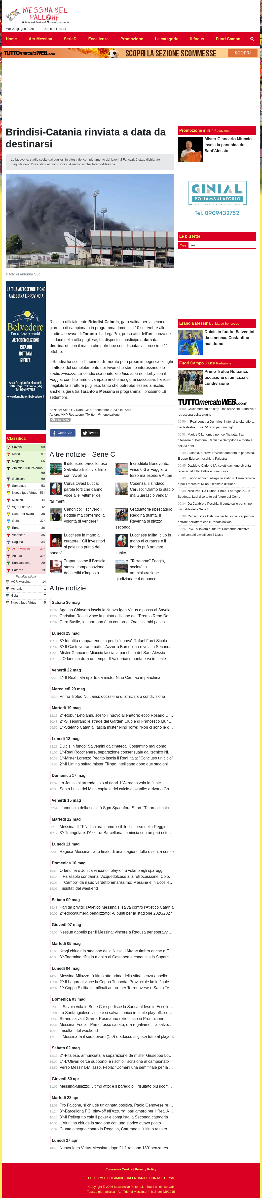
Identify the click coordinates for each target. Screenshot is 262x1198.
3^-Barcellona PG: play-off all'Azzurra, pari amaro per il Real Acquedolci (123, 1111)
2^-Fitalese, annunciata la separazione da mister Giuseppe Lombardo (121, 1055)
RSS (170, 1178)
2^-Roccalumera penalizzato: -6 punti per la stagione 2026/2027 (116, 913)
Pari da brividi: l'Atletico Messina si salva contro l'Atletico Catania (117, 907)
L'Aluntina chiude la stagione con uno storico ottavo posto (110, 1123)
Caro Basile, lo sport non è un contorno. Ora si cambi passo (112, 622)
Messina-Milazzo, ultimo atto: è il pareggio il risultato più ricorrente (118, 1086)
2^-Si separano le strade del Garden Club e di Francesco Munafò (117, 721)
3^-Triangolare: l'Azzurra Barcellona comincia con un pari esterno (117, 833)
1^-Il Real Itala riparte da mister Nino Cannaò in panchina (110, 677)
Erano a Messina (195, 323)
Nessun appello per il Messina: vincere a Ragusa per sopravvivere (118, 932)
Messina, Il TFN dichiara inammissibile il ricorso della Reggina (114, 827)
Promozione (190, 130)
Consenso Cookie (119, 1169)
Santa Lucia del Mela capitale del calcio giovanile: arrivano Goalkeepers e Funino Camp (137, 789)
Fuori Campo (191, 363)
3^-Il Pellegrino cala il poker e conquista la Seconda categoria (114, 1117)
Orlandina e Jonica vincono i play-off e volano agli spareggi (111, 870)
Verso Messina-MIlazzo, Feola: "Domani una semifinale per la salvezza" (123, 1067)
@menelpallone (109, 414)
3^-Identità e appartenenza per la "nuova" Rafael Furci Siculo (113, 641)
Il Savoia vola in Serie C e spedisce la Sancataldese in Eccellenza (118, 1007)
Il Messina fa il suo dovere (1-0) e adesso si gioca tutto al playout (117, 1036)
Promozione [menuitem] (131, 39)
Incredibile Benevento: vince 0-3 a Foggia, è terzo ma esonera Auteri (151, 469)
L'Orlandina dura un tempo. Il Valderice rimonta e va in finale (113, 659)
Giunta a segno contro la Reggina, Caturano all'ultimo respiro (113, 1129)
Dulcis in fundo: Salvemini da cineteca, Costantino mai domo (113, 746)
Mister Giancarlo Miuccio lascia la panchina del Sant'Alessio (112, 653)
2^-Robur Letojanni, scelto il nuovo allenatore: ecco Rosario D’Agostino (122, 715)
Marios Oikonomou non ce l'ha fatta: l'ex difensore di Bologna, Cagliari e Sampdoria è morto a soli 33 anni (215, 440)
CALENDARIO (136, 1178)
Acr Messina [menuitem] (40, 39)
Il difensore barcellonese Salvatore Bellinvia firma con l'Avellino (85, 469)
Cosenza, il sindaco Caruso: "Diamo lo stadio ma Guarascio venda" (152, 489)
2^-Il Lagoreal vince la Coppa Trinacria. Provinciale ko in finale (114, 982)
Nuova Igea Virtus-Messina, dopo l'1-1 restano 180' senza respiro (117, 1148)
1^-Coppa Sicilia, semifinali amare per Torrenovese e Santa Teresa (118, 988)
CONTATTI (157, 1178)
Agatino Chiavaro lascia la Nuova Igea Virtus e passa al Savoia (114, 610)
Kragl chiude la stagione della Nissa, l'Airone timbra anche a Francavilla (123, 951)
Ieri (192, 245)
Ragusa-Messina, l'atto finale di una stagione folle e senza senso (117, 851)
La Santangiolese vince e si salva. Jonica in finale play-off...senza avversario (127, 1013)
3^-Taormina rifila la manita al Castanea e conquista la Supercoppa (118, 957)
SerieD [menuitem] (70, 39)
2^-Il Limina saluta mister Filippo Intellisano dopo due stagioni (114, 764)
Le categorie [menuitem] (166, 39)
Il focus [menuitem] (197, 39)
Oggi (183, 245)
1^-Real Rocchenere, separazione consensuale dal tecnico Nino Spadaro (124, 752)
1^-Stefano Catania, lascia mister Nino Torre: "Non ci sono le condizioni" (123, 727)
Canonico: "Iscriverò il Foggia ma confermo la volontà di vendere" (84, 515)
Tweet (90, 433)
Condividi (63, 433)
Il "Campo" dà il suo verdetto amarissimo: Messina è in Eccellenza (118, 882)
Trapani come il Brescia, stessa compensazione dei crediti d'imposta (85, 567)
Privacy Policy (145, 1169)
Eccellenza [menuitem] (98, 39)
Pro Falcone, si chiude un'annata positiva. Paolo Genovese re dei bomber (124, 1105)
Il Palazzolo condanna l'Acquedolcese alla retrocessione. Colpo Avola (121, 876)
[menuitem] (252, 39)
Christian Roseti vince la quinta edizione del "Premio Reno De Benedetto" (124, 616)
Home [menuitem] (11, 39)
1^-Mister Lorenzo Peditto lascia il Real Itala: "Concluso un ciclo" (116, 758)
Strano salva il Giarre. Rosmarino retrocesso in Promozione (112, 1019)
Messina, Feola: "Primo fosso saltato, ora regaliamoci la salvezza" (118, 1024)
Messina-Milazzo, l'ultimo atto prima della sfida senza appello (113, 976)
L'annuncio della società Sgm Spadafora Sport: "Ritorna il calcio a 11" (121, 808)
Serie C (68, 410)
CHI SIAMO (96, 1178)
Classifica (16, 438)
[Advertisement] (217, 284)
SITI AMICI (115, 1178)
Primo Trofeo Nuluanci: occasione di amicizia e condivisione (112, 696)
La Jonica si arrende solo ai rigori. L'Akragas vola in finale (110, 783)
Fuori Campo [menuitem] (228, 39)
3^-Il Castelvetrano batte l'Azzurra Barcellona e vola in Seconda (116, 647)
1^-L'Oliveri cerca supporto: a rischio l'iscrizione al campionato (114, 1061)
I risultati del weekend (79, 888)
